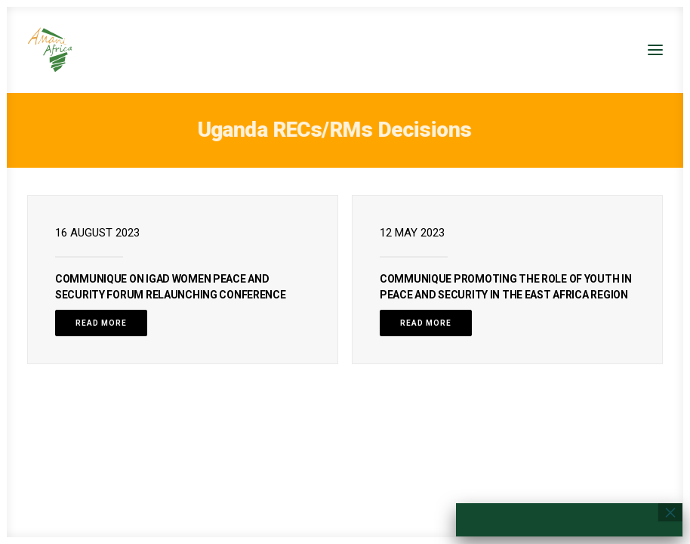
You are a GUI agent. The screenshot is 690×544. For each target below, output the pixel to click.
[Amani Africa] (49, 50)
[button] (655, 50)
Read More (101, 323)
